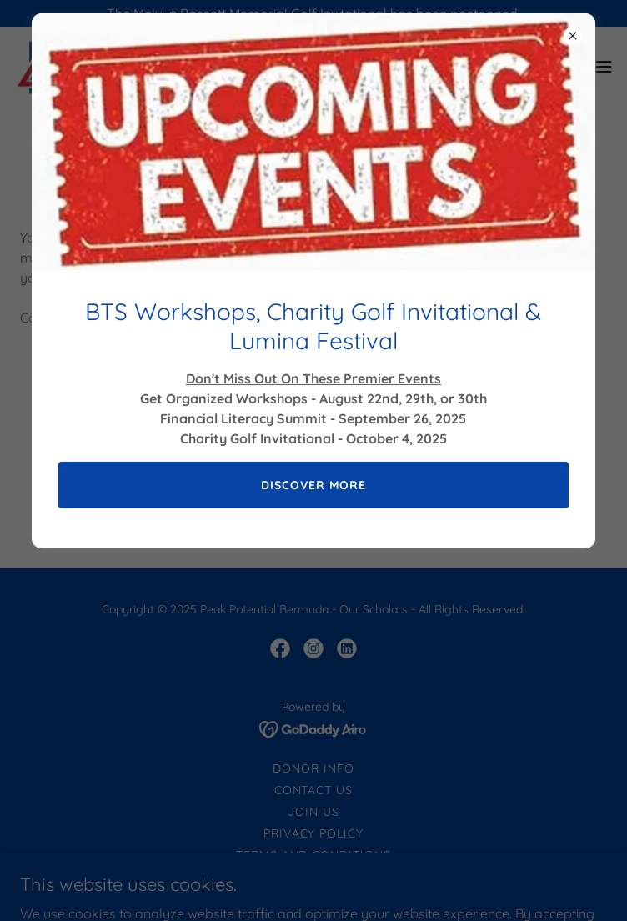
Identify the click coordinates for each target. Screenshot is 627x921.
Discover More (313, 485)
